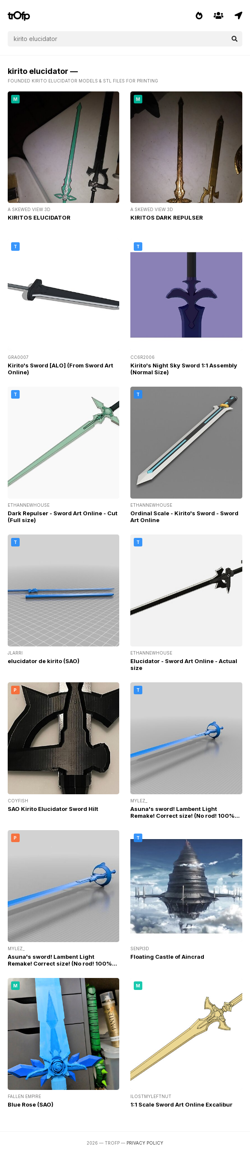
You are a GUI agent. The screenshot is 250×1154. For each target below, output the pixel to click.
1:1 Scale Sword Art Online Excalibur (181, 1104)
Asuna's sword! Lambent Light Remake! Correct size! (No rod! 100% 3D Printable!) (182, 815)
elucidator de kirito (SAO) (43, 661)
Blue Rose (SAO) (30, 1104)
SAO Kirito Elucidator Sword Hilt (53, 808)
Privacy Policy (144, 1142)
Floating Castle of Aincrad (167, 956)
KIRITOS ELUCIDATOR (39, 217)
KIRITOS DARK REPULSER (166, 217)
